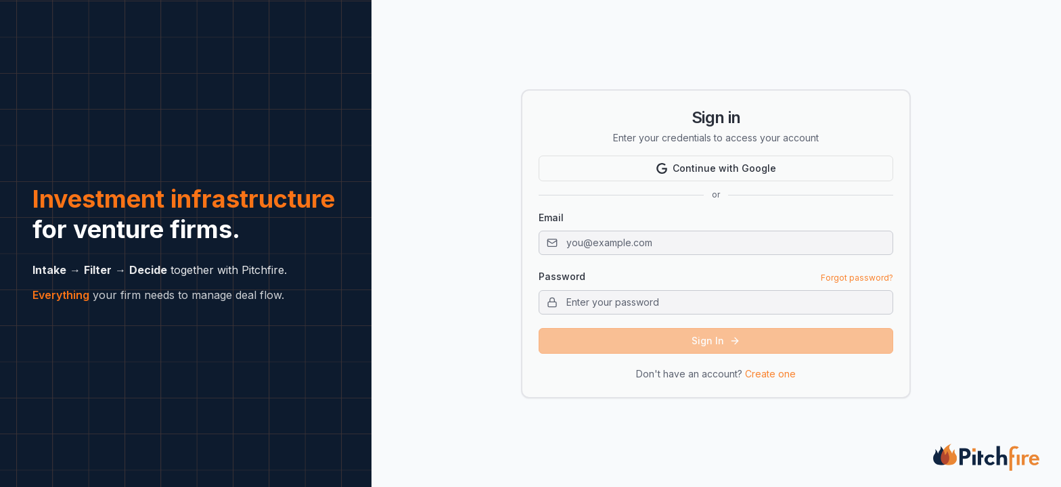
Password (562, 276)
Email (551, 217)
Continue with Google (716, 168)
